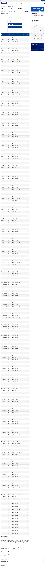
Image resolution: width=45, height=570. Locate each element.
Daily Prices (9, 6)
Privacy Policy (13, 0)
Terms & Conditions (9, 0)
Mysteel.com (17, 0)
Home (1, 6)
